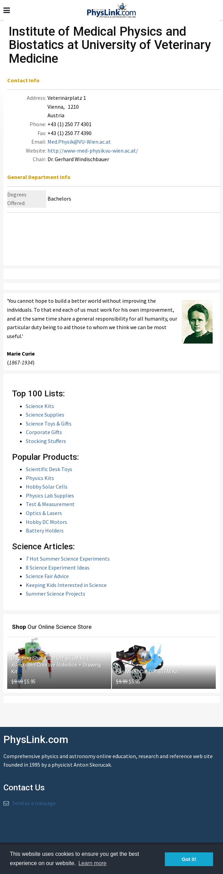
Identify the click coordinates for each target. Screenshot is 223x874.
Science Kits (40, 406)
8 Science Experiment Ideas (57, 567)
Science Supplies (45, 414)
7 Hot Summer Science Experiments (68, 558)
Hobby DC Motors (46, 521)
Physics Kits (40, 478)
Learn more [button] (92, 863)
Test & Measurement (50, 504)
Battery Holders (45, 530)
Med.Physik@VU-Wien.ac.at (79, 141)
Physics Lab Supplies (50, 495)
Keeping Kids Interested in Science (66, 585)
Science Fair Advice (47, 576)
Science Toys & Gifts (49, 423)
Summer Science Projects (55, 593)
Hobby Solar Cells (46, 486)
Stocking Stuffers (46, 441)
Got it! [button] (189, 859)
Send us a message (34, 803)
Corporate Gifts (44, 432)
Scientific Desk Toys (49, 469)
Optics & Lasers (44, 513)
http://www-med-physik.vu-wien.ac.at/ (92, 150)
